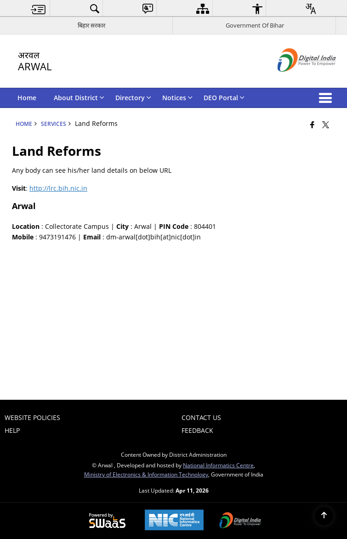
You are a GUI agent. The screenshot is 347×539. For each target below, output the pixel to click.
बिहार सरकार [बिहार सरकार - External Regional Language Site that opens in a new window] (91, 25)
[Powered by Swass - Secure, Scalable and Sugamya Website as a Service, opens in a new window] (107, 521)
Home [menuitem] (26, 97)
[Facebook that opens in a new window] (312, 124)
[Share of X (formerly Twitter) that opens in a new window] (325, 124)
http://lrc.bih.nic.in (58, 188)
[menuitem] (38, 8)
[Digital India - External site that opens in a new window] (295, 79)
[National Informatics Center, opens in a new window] (174, 521)
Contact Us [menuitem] (201, 417)
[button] (327, 98)
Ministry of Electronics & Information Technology (146, 474)
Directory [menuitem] (133, 97)
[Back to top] (324, 516)
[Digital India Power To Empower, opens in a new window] (240, 521)
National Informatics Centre (218, 465)
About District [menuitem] (79, 97)
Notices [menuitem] (177, 97)
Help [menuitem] (12, 430)
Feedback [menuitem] (197, 430)
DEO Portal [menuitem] (224, 97)
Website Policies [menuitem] (32, 417)
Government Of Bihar (255, 25)
